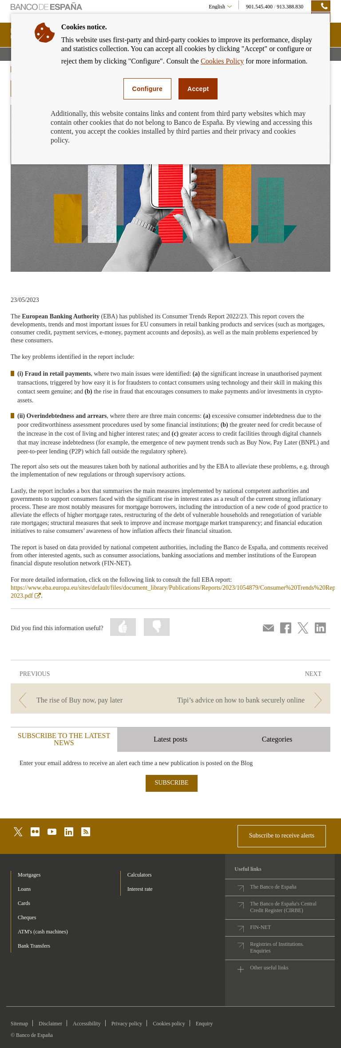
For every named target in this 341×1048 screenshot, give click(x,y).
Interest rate (140, 889)
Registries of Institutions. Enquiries (277, 947)
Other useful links (269, 968)
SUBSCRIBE (171, 782)
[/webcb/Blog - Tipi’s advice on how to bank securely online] (251, 700)
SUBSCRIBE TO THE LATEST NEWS (64, 739)
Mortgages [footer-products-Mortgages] (29, 875)
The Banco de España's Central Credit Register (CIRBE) (283, 907)
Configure (147, 88)
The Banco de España (273, 887)
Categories (277, 739)
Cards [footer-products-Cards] (24, 903)
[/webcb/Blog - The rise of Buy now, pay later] (89, 700)
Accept (198, 88)
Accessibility (87, 1023)
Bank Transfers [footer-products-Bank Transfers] (34, 946)
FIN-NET (260, 927)
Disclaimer (50, 1023)
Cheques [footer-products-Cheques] (27, 917)
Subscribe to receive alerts (281, 835)
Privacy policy (127, 1023)
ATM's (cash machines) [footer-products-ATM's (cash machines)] (43, 932)
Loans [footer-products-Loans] (24, 889)
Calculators (139, 875)
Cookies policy (169, 1023)
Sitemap (19, 1023)
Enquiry (204, 1023)
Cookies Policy (222, 61)
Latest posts (170, 739)
